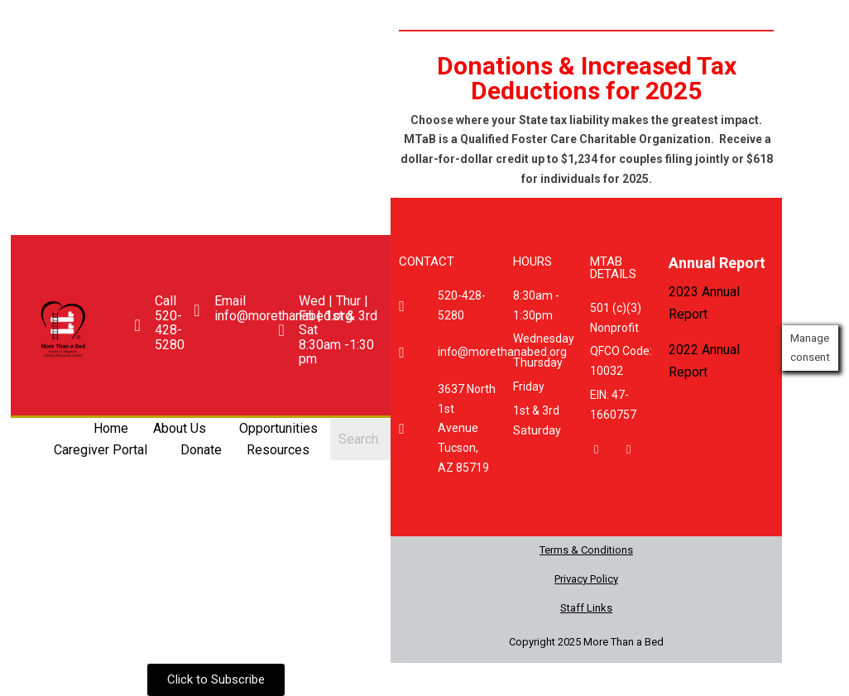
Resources (277, 450)
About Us (178, 428)
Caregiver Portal (99, 450)
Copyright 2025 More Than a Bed (586, 642)
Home (110, 428)
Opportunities (277, 428)
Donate (200, 450)
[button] (183, 428)
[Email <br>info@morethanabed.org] (196, 310)
